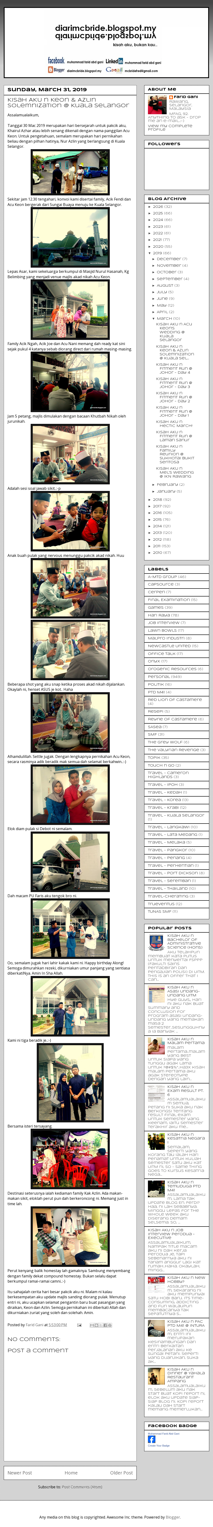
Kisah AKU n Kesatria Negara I (186, 1138)
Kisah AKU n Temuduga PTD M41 (184, 1186)
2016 (158, 513)
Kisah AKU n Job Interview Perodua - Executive (171, 1234)
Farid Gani (35, 1324)
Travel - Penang (166, 858)
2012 (158, 539)
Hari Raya (159, 615)
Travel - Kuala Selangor (176, 815)
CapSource (161, 584)
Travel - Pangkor (167, 850)
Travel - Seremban (169, 881)
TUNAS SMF (159, 911)
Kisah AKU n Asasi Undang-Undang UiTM (183, 991)
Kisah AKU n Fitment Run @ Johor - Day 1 (174, 411)
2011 (157, 546)
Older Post (121, 1473)
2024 (158, 220)
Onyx (154, 661)
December (169, 259)
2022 (158, 233)
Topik (154, 758)
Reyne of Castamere (172, 719)
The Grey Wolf (165, 742)
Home (71, 1473)
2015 (158, 519)
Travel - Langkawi (169, 827)
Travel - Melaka (166, 842)
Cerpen (156, 592)
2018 (158, 499)
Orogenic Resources (172, 669)
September (170, 279)
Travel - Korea (164, 800)
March (165, 318)
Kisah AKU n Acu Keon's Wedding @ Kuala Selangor (174, 332)
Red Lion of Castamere (175, 700)
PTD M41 (156, 692)
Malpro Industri (166, 638)
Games (156, 607)
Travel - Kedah (165, 792)
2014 (158, 526)
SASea (155, 727)
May (162, 305)
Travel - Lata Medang (172, 834)
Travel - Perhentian (171, 865)
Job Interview (164, 623)
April (163, 312)
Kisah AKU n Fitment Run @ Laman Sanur (174, 436)
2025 (158, 213)
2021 (158, 240)
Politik (156, 684)
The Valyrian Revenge (173, 750)
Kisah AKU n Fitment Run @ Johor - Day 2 (174, 397)
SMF (152, 734)
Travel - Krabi (163, 807)
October (167, 272)
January (167, 491)
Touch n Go (161, 765)
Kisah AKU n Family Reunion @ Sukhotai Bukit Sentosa (175, 454)
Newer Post (19, 1473)
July (162, 292)
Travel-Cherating (168, 896)
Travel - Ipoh (163, 784)
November (169, 265)
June (163, 298)
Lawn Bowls (162, 630)
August (165, 285)
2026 (158, 207)
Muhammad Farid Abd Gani (164, 1433)
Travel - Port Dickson (173, 873)
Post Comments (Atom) (82, 1486)
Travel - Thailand (168, 888)
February (168, 484)
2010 (158, 553)
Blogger (173, 1517)
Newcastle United (169, 646)
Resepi (155, 711)
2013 (158, 533)
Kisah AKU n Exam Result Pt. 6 (185, 1091)
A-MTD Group (162, 577)
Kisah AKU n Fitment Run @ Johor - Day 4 (174, 368)
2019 (158, 253)
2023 (158, 226)
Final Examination (169, 600)
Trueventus (161, 904)
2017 (158, 506)
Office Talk (162, 654)
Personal (159, 677)
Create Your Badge (159, 1445)
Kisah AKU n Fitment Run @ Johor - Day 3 (174, 383)
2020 (159, 246)
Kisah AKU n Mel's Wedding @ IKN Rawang (175, 472)
